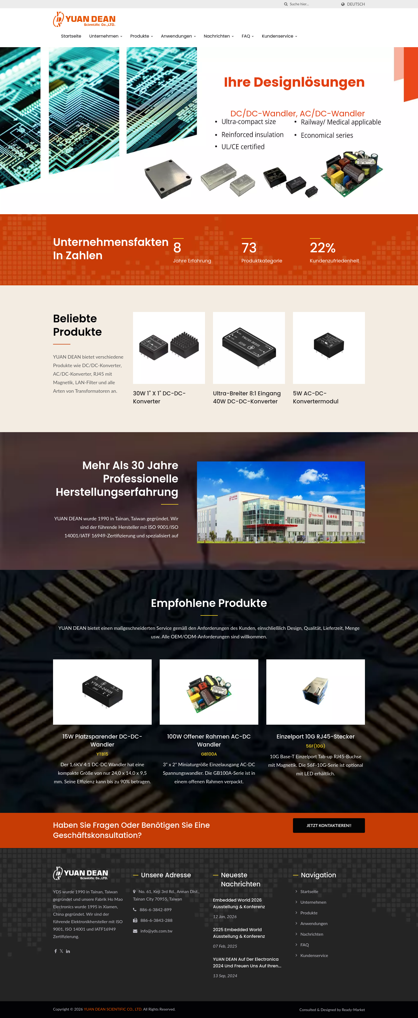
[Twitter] (61, 951)
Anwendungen (178, 36)
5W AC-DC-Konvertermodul (316, 397)
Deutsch (356, 4)
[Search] (313, 4)
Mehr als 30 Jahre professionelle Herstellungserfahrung (117, 479)
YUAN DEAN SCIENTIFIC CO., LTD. (113, 1009)
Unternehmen (105, 36)
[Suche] (286, 4)
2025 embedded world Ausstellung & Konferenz (239, 933)
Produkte (141, 36)
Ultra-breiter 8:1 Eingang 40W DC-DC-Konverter (247, 397)
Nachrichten (219, 36)
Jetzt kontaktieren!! (329, 825)
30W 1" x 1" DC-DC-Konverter (159, 397)
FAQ (248, 36)
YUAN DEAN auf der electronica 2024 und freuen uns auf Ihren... (247, 962)
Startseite (71, 36)
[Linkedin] (68, 951)
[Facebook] (55, 951)
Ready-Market (353, 1009)
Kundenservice (279, 36)
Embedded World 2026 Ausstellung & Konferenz (239, 903)
